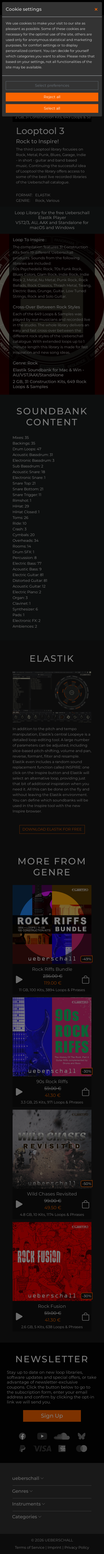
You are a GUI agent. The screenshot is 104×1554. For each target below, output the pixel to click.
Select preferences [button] (52, 85)
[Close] (96, 9)
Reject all (52, 97)
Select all (52, 108)
